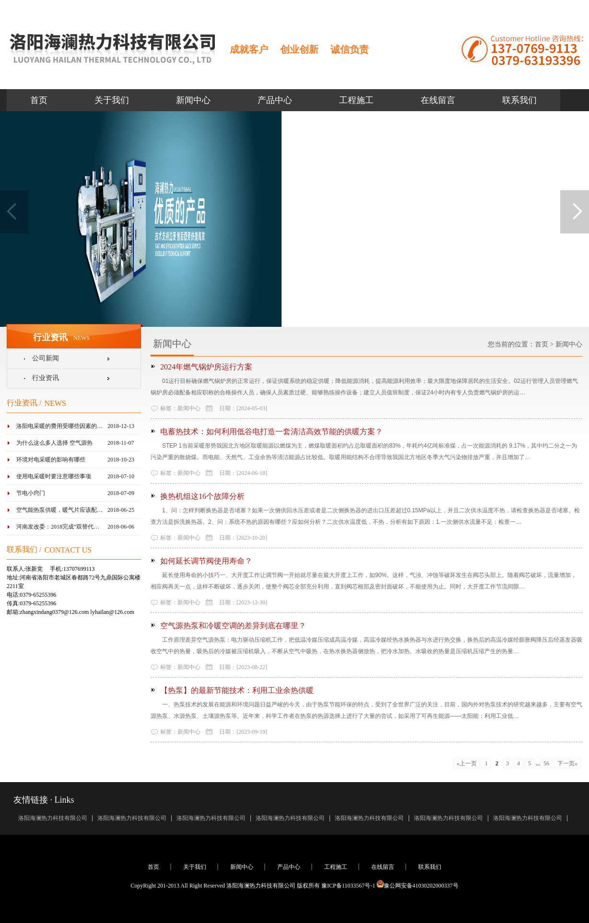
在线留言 (438, 100)
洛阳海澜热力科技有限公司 (52, 818)
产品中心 (275, 100)
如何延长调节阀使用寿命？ (206, 561)
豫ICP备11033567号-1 (348, 885)
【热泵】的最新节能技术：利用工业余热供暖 (237, 690)
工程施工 (356, 100)
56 (546, 763)
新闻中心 (193, 100)
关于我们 (111, 100)
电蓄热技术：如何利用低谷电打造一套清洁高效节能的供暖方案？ (271, 431)
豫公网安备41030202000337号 (417, 885)
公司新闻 (45, 358)
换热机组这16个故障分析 (202, 496)
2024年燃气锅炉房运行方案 (206, 367)
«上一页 (467, 763)
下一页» (567, 763)
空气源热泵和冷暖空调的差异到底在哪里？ (233, 626)
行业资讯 (45, 377)
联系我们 (519, 100)
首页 (38, 100)
